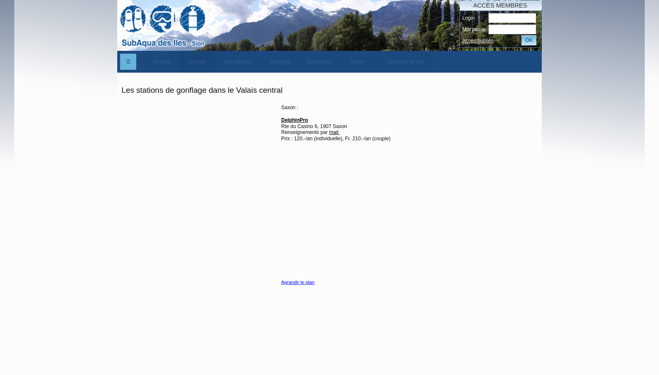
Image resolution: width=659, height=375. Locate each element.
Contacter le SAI (404, 62)
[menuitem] (162, 62)
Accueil (162, 62)
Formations (319, 62)
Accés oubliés (477, 41)
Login (468, 18)
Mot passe (473, 29)
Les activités (238, 62)
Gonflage (280, 62)
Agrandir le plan (297, 282)
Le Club (196, 62)
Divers (358, 62)
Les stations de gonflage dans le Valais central (201, 90)
